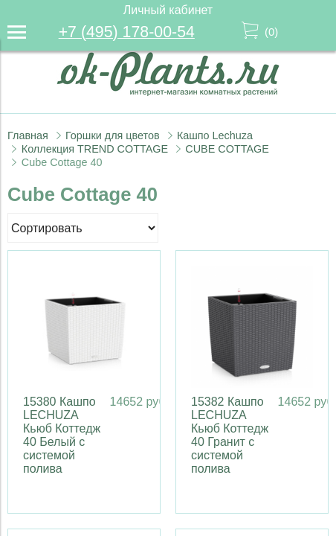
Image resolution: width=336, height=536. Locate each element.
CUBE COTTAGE (226, 149)
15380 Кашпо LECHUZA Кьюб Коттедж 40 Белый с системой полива (61, 435)
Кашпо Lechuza (215, 135)
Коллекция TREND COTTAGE (95, 149)
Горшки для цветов (112, 135)
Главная (27, 135)
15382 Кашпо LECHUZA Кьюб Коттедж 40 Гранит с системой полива (229, 435)
